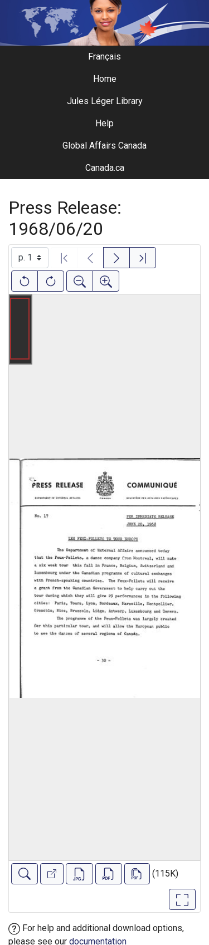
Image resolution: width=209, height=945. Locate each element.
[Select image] (29, 257)
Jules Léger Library (105, 101)
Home (104, 78)
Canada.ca (104, 168)
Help (104, 123)
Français (104, 56)
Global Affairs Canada (104, 145)
